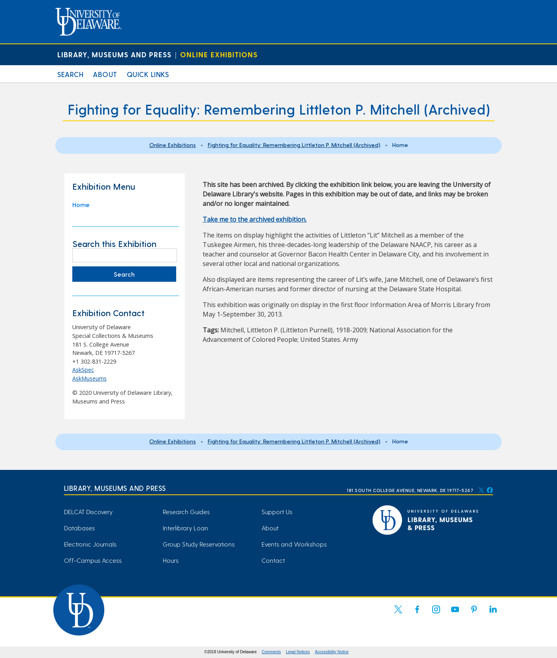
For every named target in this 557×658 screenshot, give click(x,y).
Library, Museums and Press (114, 54)
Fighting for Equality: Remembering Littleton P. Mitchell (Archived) (294, 144)
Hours (171, 560)
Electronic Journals (90, 544)
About (105, 74)
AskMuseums (89, 378)
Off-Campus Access (93, 560)
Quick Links (148, 74)
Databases (79, 528)
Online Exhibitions (219, 54)
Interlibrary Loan (185, 528)
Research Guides (186, 511)
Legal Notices (298, 652)
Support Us (277, 511)
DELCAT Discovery (88, 511)
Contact (273, 560)
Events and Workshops (294, 544)
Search (70, 74)
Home (81, 204)
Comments (271, 652)
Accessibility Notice (332, 652)
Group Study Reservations (199, 544)
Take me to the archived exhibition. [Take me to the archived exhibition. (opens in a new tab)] (255, 219)
